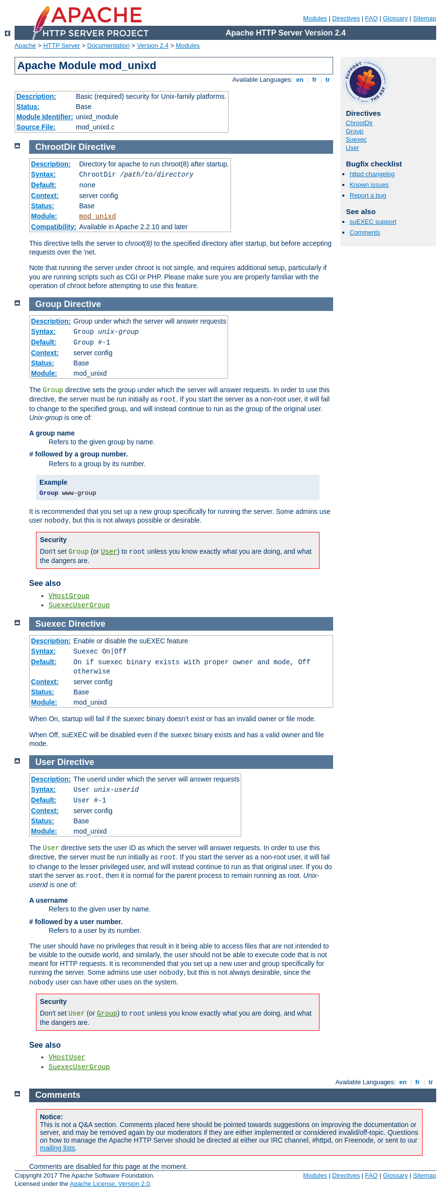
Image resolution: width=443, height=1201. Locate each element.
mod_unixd (97, 216)
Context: (45, 196)
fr (314, 79)
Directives (346, 18)
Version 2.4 (153, 45)
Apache (25, 45)
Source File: (36, 127)
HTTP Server (61, 45)
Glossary (395, 18)
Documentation (108, 45)
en (299, 79)
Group (354, 131)
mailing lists (57, 1148)
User (352, 147)
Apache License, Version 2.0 (110, 1183)
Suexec (356, 139)
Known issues (369, 184)
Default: (43, 185)
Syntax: (43, 174)
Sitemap (424, 18)
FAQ (371, 18)
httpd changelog (372, 174)
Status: (28, 106)
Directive (97, 147)
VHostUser (67, 1057)
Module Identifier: (45, 117)
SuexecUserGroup (79, 605)
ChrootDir (359, 123)
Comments (365, 232)
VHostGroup (69, 596)
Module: (44, 216)
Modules (315, 18)
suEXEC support (373, 221)
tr (328, 79)
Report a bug (368, 195)
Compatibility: (53, 227)
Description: (36, 96)
